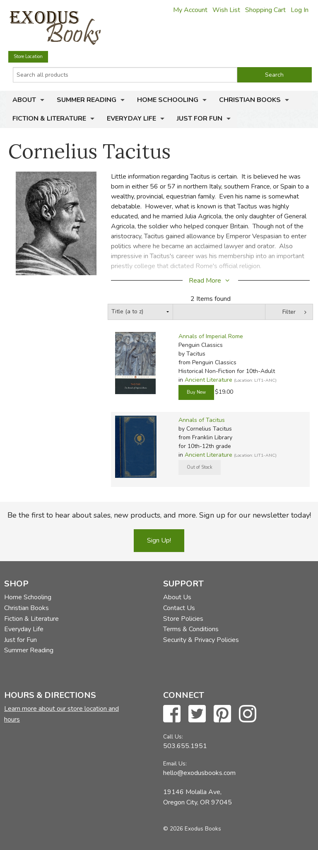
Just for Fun (199, 118)
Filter (289, 312)
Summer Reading (86, 99)
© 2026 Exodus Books (192, 829)
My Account (190, 10)
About (24, 99)
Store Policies (183, 618)
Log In (299, 10)
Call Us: (173, 737)
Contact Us (179, 608)
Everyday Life (131, 118)
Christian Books (250, 99)
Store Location (28, 56)
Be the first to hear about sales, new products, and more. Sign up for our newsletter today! (159, 515)
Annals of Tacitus (201, 420)
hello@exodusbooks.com (199, 772)
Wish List (226, 10)
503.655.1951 (185, 746)
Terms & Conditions (191, 629)
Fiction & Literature (49, 118)
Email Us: (175, 764)
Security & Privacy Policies (201, 639)
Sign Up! (159, 540)
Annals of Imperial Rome (210, 336)
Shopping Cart (265, 10)
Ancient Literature (208, 380)
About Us (177, 597)
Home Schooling (167, 99)
